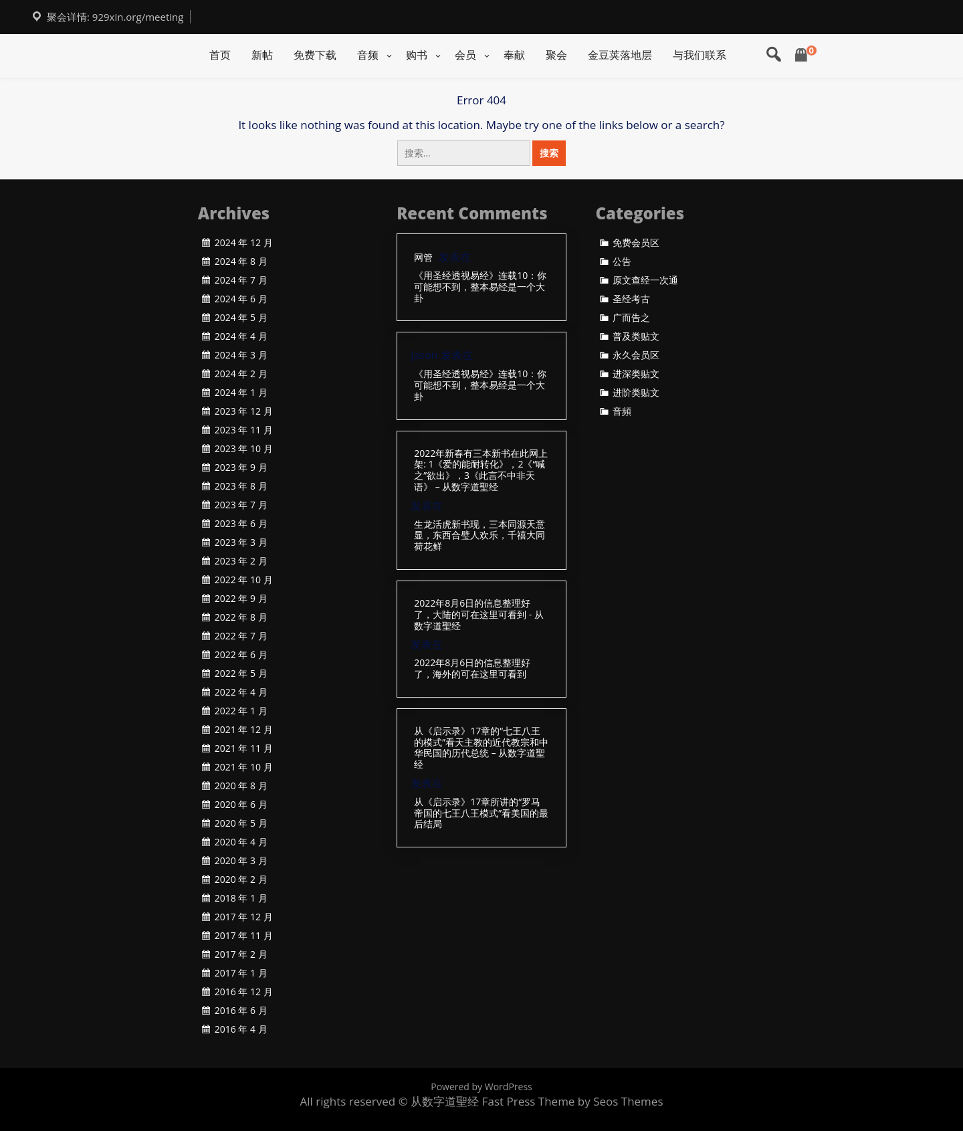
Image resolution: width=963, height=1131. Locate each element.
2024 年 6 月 (241, 299)
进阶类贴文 (636, 393)
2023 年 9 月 (241, 467)
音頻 (622, 411)
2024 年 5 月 (241, 318)
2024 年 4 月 (241, 336)
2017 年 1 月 (241, 973)
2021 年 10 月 (244, 767)
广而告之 (631, 318)
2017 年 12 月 (244, 917)
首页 (220, 54)
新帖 (262, 54)
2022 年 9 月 (241, 599)
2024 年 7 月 (241, 280)
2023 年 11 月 (244, 430)
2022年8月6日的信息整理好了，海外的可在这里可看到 (472, 668)
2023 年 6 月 (241, 524)
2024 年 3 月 (241, 355)
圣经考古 (631, 299)
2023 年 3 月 (241, 542)
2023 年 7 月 (241, 505)
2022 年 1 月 (241, 711)
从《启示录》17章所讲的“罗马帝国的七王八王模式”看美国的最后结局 (481, 813)
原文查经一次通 (645, 280)
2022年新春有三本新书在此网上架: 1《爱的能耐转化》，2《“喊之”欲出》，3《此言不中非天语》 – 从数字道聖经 (481, 470)
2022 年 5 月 (241, 673)
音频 (368, 54)
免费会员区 (636, 243)
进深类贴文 (636, 374)
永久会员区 (636, 355)
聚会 (556, 54)
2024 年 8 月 (241, 261)
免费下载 (315, 54)
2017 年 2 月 (241, 954)
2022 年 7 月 (241, 636)
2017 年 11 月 (244, 936)
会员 (465, 54)
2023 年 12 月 (244, 411)
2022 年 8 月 (241, 617)
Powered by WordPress (481, 1086)
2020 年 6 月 (241, 805)
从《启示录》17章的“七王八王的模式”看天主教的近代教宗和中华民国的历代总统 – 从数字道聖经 (481, 748)
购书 (416, 54)
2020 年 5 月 (241, 823)
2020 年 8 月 (241, 786)
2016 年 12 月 (244, 992)
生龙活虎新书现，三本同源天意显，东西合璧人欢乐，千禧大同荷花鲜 (479, 535)
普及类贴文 (636, 336)
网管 (423, 258)
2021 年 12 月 (244, 730)
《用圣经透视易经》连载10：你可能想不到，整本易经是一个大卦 (480, 287)
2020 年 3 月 (241, 861)
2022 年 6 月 (241, 655)
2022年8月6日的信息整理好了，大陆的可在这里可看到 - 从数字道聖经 (479, 614)
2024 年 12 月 (244, 243)
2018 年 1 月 (241, 898)
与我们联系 (699, 54)
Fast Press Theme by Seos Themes (572, 1101)
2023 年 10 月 (244, 449)
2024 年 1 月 (241, 393)
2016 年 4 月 (241, 1029)
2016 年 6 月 (241, 1011)
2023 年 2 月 (241, 561)
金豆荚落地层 (620, 54)
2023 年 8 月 (241, 486)
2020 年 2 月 (241, 879)
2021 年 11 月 (244, 748)
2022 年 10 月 (244, 580)
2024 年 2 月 (241, 374)
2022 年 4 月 (241, 692)
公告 (622, 261)
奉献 (514, 54)
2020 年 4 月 (241, 842)
